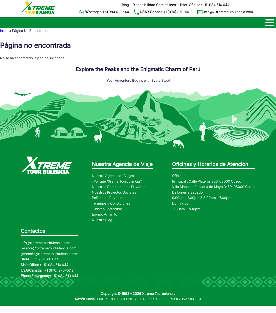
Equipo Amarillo (104, 221)
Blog (125, 5)
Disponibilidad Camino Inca (154, 5)
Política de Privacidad (109, 205)
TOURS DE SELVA (194, 26)
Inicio (4, 38)
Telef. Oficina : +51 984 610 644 (204, 5)
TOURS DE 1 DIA (131, 26)
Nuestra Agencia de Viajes (113, 183)
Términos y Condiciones (111, 210)
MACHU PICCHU (91, 26)
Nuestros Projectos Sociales (114, 199)
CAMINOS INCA (12, 26)
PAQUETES (166, 26)
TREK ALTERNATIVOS (52, 26)
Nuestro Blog (102, 227)
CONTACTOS (263, 26)
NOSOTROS (233, 26)
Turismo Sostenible (107, 216)
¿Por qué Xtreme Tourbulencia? (117, 188)
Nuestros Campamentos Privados (118, 194)
